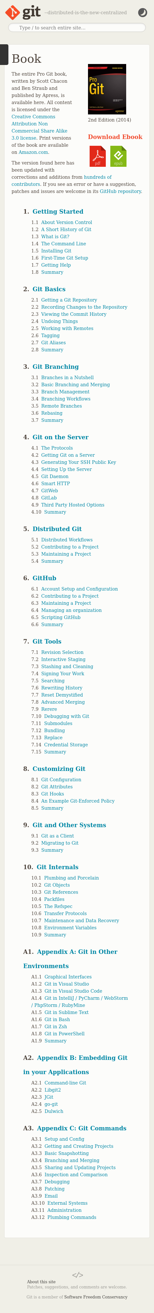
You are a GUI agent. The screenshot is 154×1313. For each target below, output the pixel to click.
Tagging (50, 335)
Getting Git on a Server (68, 455)
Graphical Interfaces (68, 976)
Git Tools (47, 641)
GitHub (44, 578)
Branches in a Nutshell (67, 377)
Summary (52, 272)
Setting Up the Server (66, 469)
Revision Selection (62, 652)
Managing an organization (71, 610)
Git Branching (56, 366)
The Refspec (58, 906)
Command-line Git (65, 1082)
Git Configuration (61, 779)
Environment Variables (70, 927)
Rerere (49, 709)
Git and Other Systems (69, 825)
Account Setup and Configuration (79, 589)
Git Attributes (57, 786)
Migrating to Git (60, 843)
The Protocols (57, 448)
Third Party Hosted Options (72, 504)
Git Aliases (53, 342)
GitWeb (49, 490)
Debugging (57, 1181)
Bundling (54, 730)
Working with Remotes (67, 328)
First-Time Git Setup (64, 258)
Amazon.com (33, 152)
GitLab (49, 497)
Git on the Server (61, 437)
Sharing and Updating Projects (80, 1167)
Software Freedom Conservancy (95, 1297)
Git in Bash (57, 1019)
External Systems (68, 1203)
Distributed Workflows (67, 539)
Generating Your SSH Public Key (78, 462)
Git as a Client (57, 835)
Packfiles (54, 899)
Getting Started (58, 211)
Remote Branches (61, 406)
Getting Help (56, 265)
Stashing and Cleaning (67, 666)
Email (51, 1196)
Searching (53, 680)
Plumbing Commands (72, 1217)
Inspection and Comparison (76, 1174)
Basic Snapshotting (67, 1153)
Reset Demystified (62, 695)
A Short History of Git (66, 229)
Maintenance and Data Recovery (81, 920)
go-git (51, 1104)
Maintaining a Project (66, 554)
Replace (53, 737)
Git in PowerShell (65, 1033)
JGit (49, 1097)
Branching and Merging (72, 1160)
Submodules (58, 723)
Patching (55, 1188)
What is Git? (55, 236)
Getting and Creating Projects (79, 1146)
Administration (65, 1210)
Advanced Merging (63, 702)
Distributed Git (57, 529)
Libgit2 (53, 1090)
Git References (61, 892)
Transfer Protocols (65, 913)
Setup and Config (64, 1139)
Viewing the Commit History (74, 314)
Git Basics (49, 289)
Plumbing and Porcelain (71, 878)
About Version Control (66, 222)
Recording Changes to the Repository (84, 307)
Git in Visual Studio (67, 984)
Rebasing (52, 413)
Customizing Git (59, 768)
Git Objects (57, 885)
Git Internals (57, 867)
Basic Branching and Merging (75, 384)
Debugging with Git (66, 716)
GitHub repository (120, 191)
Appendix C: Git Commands (81, 1128)
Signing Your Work (62, 673)
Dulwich (54, 1111)
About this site (41, 1282)
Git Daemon (55, 476)
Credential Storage (66, 744)
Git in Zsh (56, 1026)
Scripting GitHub (61, 617)
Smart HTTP (55, 483)
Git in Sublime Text (67, 1012)
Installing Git (56, 250)
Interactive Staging (63, 659)
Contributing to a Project (70, 547)
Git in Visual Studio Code (73, 991)
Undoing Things (59, 321)
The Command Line (63, 243)
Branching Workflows (66, 398)
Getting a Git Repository (69, 300)
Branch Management (65, 391)
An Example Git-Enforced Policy (78, 801)
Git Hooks (52, 793)
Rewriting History (61, 687)
